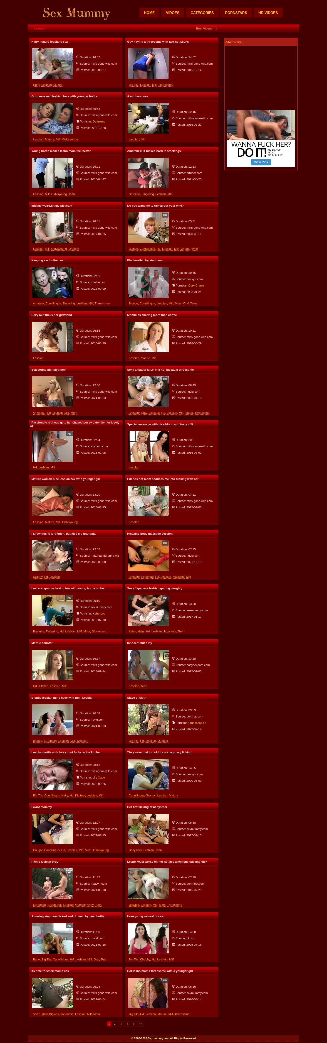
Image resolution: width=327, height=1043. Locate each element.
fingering (148, 194)
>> (140, 1024)
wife (195, 248)
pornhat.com (195, 716)
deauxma (99, 121)
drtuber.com (194, 173)
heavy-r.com (195, 279)
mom (178, 303)
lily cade (99, 777)
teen (71, 194)
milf (154, 84)
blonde (133, 248)
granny (37, 576)
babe (36, 959)
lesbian (46, 84)
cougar (37, 850)
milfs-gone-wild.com (104, 63)
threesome (165, 84)
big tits (134, 84)
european (50, 740)
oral (186, 303)
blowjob (134, 904)
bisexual (154, 412)
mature (57, 84)
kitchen (43, 686)
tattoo (189, 412)
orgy (90, 904)
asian (132, 631)
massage (179, 576)
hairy (36, 84)
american (39, 412)
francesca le (197, 723)
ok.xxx (191, 938)
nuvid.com (193, 391)
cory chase (196, 285)
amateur (38, 303)
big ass (54, 1014)
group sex (54, 904)
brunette (134, 194)
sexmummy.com (101, 607)
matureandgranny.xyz (105, 555)
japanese (170, 631)
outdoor (163, 740)
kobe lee (99, 613)
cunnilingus (147, 248)
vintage (185, 248)
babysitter (135, 850)
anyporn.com (99, 446)
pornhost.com (196, 883)
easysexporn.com (198, 665)
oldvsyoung (70, 139)
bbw (144, 412)
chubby (145, 959)
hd (159, 248)
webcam (82, 740)
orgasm (74, 248)
